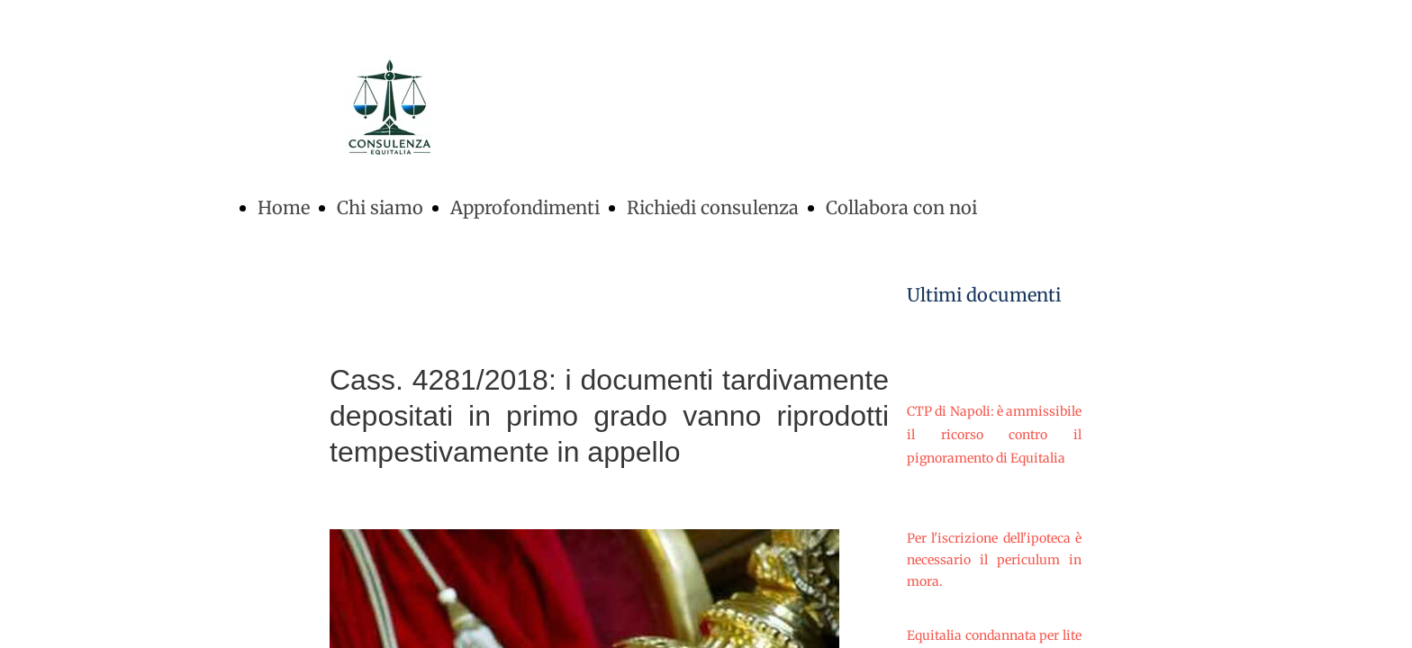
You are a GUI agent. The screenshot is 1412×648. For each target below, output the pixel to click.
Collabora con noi (901, 207)
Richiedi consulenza (713, 207)
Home (284, 207)
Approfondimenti (525, 207)
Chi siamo (380, 207)
